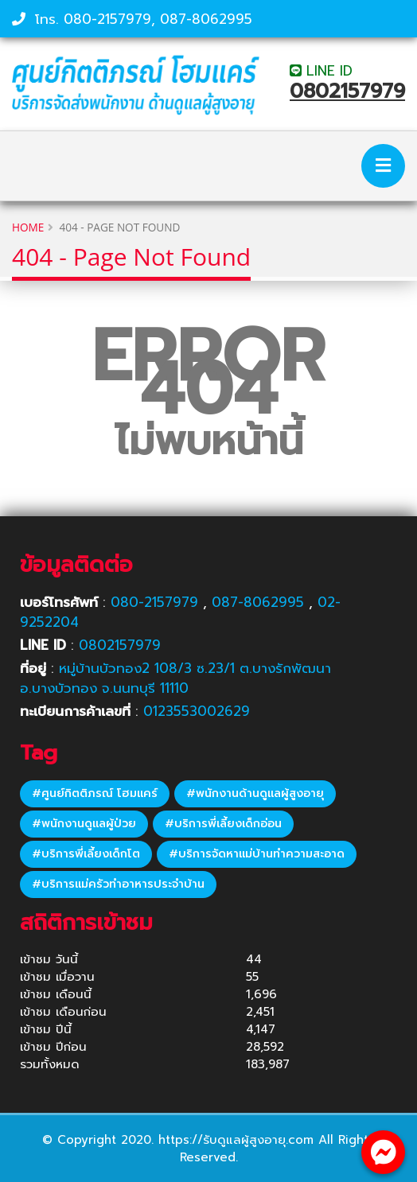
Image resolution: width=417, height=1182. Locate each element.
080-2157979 (107, 19)
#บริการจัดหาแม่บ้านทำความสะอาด (257, 854)
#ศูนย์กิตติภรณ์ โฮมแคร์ (95, 793)
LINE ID (321, 71)
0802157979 (347, 91)
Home (28, 227)
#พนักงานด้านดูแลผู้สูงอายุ (255, 793)
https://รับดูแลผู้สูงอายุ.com (236, 1140)
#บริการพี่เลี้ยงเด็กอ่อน (223, 823)
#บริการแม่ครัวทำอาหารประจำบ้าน (118, 884)
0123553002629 (196, 711)
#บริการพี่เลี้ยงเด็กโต (86, 854)
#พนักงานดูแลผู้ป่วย (84, 823)
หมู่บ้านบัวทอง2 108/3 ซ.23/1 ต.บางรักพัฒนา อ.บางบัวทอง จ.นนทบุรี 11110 (175, 678)
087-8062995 (206, 19)
